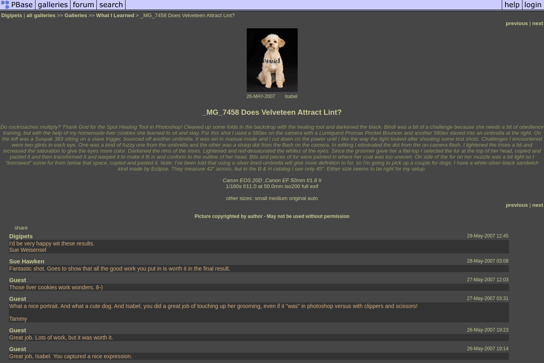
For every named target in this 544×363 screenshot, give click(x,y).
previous (517, 23)
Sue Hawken (26, 261)
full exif (310, 186)
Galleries (76, 15)
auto (313, 198)
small (261, 198)
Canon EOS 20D (242, 180)
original (297, 198)
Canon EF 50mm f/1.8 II (293, 180)
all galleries (40, 15)
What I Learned (115, 15)
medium (278, 198)
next (537, 23)
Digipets (11, 15)
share (20, 228)
